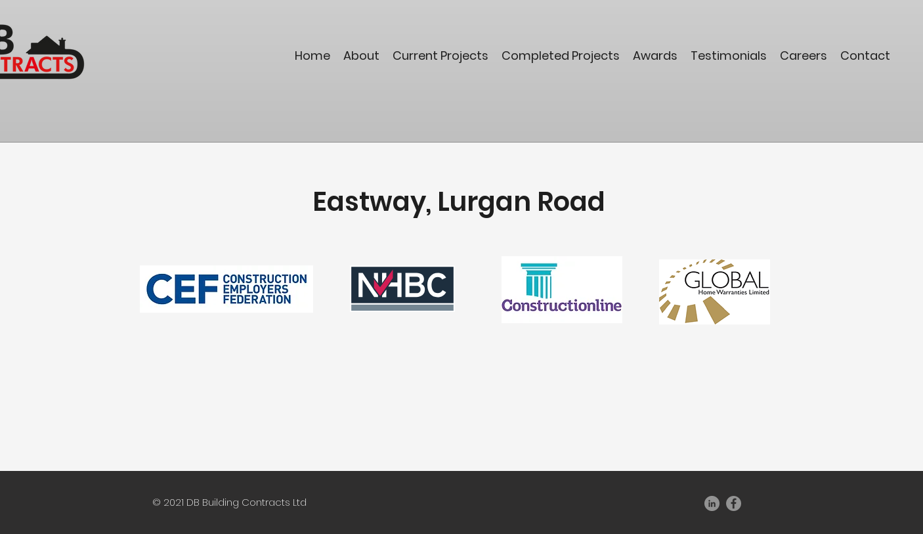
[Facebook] (733, 503)
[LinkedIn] (711, 503)
